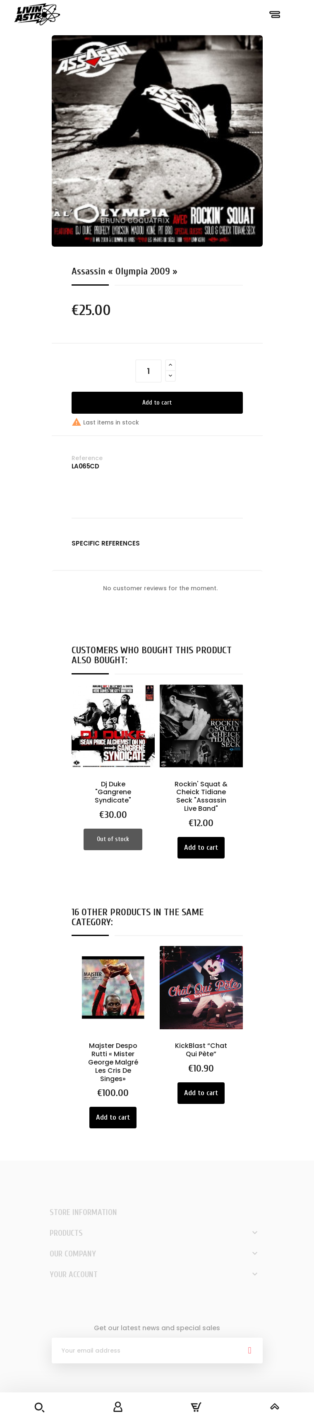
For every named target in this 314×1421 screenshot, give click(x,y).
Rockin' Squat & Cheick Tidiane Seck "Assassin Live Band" (201, 796)
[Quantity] (148, 371)
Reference (87, 458)
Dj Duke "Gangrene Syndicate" (113, 792)
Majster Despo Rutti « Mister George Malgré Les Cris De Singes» (113, 1062)
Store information (83, 1212)
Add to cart (157, 402)
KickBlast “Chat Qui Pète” (201, 1050)
